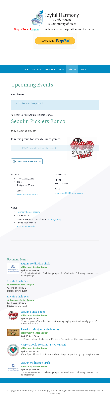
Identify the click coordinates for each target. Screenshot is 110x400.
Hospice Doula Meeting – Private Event (43, 344)
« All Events (17, 94)
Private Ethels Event (18, 281)
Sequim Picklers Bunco (27, 194)
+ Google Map (54, 219)
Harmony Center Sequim (54, 18)
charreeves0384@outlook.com (69, 193)
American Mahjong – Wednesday (40, 329)
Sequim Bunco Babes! (33, 312)
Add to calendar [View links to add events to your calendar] (27, 161)
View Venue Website (26, 226)
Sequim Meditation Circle (35, 263)
